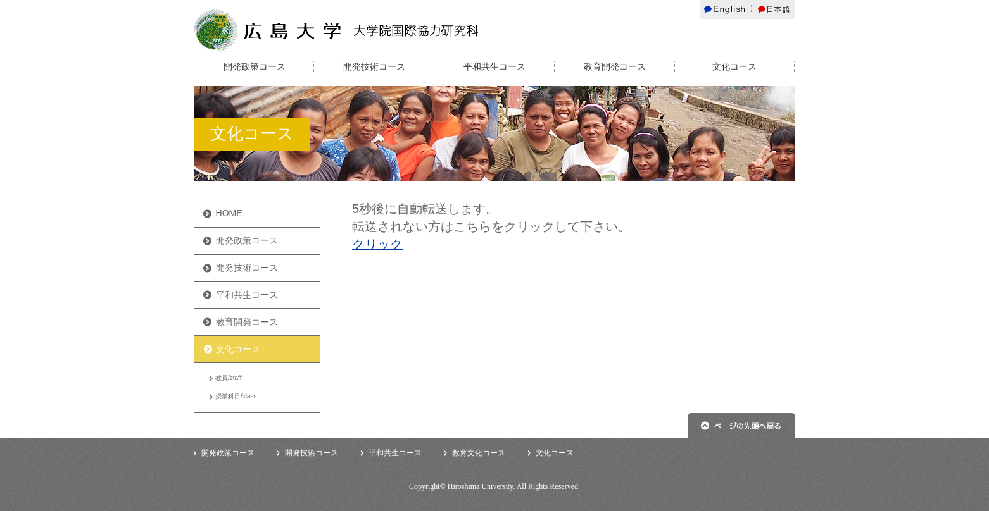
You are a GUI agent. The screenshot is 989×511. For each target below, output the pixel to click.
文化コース (734, 66)
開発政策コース (255, 66)
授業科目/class (236, 396)
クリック (377, 244)
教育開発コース (615, 66)
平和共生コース (494, 66)
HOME (229, 213)
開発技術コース (374, 66)
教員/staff (228, 377)
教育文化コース (478, 452)
